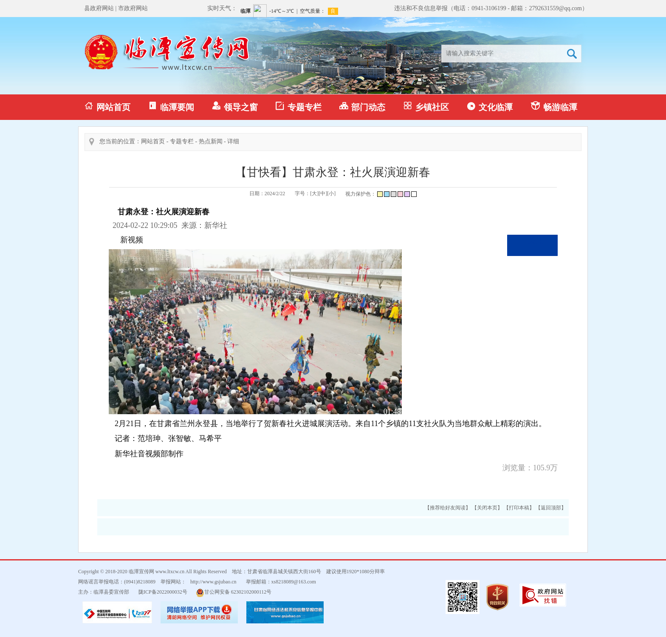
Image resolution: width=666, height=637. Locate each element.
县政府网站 (99, 8)
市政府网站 (133, 8)
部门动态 (362, 106)
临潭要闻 (171, 106)
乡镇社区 (426, 106)
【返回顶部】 (551, 508)
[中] (323, 193)
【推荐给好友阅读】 (448, 508)
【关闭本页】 (487, 508)
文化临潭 (490, 106)
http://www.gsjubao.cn (213, 582)
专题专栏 (299, 106)
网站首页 (107, 106)
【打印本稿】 (519, 508)
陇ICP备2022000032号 (162, 592)
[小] (331, 193)
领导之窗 (235, 106)
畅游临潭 (554, 106)
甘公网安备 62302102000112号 (234, 593)
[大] (314, 193)
